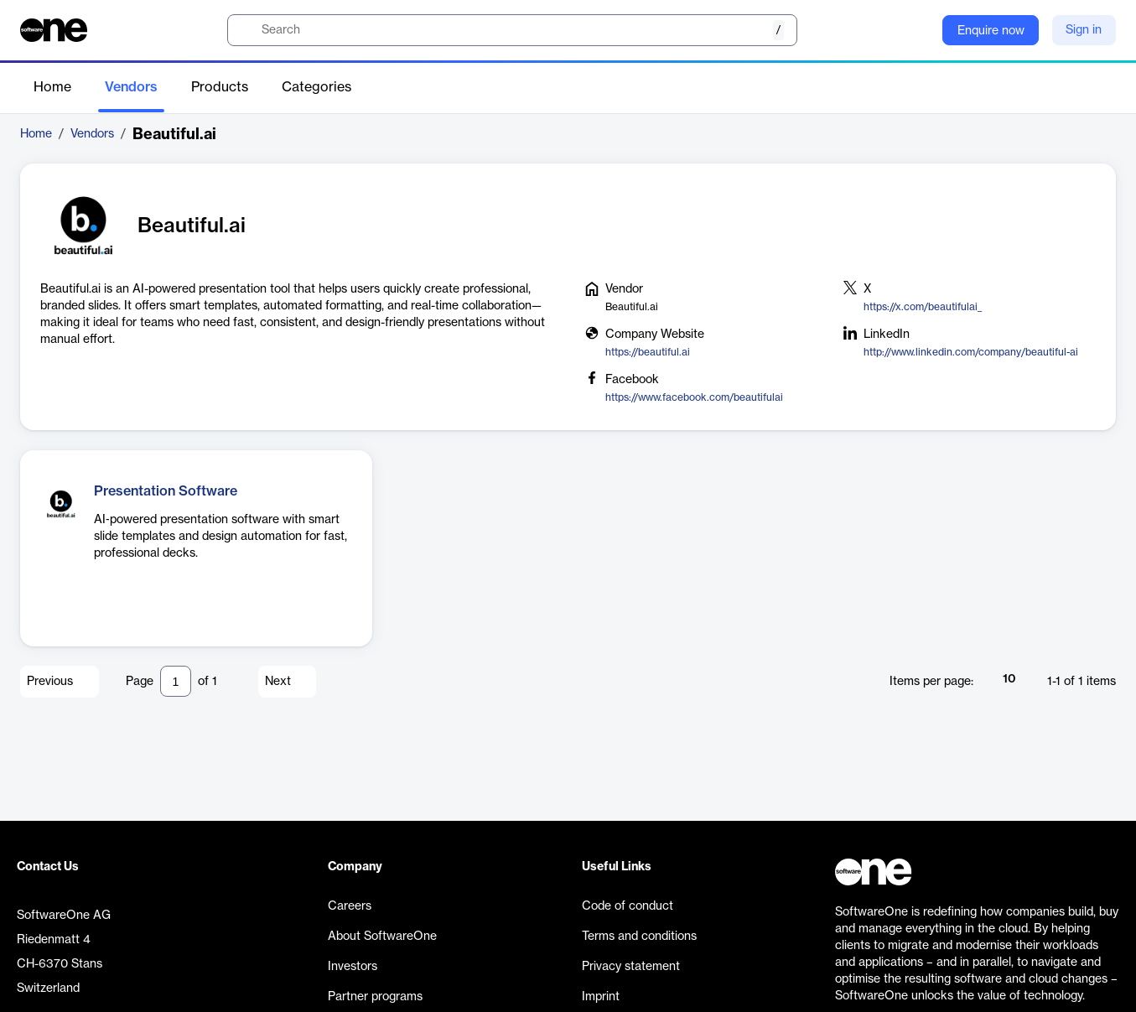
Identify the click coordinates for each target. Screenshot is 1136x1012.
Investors (352, 967)
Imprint (601, 997)
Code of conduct (627, 906)
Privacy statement (631, 967)
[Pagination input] (175, 681)
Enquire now (990, 31)
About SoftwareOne (382, 936)
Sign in (1084, 30)
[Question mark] (919, 30)
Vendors (131, 87)
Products (219, 87)
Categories (316, 87)
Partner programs (375, 997)
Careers (349, 906)
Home (52, 87)
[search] (512, 30)
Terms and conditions (639, 936)
